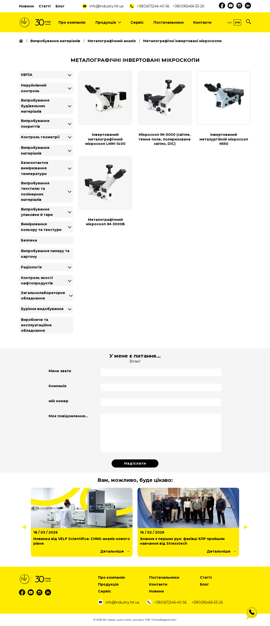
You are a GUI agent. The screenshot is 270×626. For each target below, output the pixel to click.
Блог (60, 6)
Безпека (29, 240)
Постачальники (169, 22)
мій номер (58, 401)
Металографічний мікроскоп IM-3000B (105, 221)
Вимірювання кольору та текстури (41, 227)
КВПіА (26, 74)
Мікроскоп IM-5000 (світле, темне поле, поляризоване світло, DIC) (164, 139)
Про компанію (72, 22)
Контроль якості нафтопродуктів (37, 280)
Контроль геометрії (40, 137)
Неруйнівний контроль (33, 88)
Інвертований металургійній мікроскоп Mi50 (223, 139)
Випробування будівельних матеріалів (35, 106)
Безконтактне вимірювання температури (34, 168)
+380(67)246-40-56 (153, 6)
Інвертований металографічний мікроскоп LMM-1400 (105, 139)
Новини (26, 6)
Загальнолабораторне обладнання (43, 295)
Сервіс (137, 22)
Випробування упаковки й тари (37, 212)
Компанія (57, 386)
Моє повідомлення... (68, 416)
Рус (230, 22)
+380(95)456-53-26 (188, 6)
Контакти (202, 22)
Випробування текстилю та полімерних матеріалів (35, 191)
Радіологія (31, 267)
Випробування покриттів (35, 123)
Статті (45, 6)
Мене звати (60, 371)
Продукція (108, 22)
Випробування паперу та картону (45, 254)
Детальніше (112, 551)
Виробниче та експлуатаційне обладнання (36, 325)
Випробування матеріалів (35, 150)
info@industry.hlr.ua (106, 6)
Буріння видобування (42, 309)
